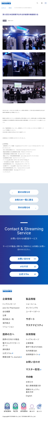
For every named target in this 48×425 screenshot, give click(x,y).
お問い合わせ (24, 259)
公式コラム (24, 274)
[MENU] (46, 3)
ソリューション (8, 327)
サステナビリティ (34, 325)
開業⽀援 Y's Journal (11, 357)
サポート (30, 319)
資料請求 (6, 350)
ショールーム (31, 304)
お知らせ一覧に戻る (24, 200)
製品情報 (30, 299)
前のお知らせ (21, 192)
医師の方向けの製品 (11, 339)
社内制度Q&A (31, 351)
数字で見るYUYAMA (34, 347)
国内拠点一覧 (8, 319)
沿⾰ (4, 315)
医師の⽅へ (8, 334)
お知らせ (10, 7)
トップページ (3, 7)
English (29, 396)
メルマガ (24, 266)
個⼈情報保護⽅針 (33, 386)
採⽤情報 (30, 334)
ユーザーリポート (33, 312)
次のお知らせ (27, 207)
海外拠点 (6, 323)
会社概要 (6, 312)
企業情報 (7, 299)
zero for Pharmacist (11, 308)
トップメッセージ (9, 304)
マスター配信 (33, 369)
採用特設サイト (32, 355)
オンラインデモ (32, 308)
